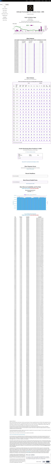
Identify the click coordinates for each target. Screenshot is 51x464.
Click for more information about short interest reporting (17, 434)
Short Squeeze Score (5, 13)
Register (46, 0)
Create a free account (26, 188)
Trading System (31, 0)
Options (27, 0)
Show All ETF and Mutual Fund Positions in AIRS (30, 161)
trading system (29, 451)
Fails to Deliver (4, 8)
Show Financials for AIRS (30, 183)
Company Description (30, 14)
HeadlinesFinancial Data (5, 18)
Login (49, 0)
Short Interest (5, 10)
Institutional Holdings (37, 0)
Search (43, 0)
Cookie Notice (43, 458)
